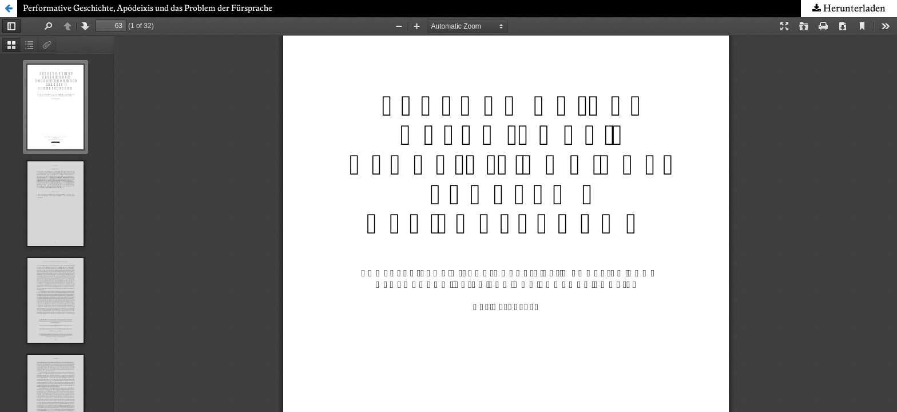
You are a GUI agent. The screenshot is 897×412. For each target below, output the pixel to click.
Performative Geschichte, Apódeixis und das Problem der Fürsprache (147, 8)
